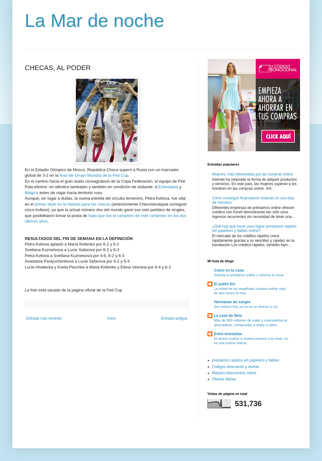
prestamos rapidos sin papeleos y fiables (245, 360)
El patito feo (224, 284)
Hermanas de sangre (232, 302)
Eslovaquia (168, 186)
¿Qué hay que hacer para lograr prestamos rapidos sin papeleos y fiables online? (254, 228)
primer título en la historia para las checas (72, 204)
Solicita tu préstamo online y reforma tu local (248, 275)
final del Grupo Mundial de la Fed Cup (93, 175)
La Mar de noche (94, 20)
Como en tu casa (229, 270)
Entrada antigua (174, 318)
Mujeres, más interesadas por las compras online (252, 174)
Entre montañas (228, 334)
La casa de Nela (228, 315)
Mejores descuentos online (234, 373)
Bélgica (31, 192)
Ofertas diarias (224, 379)
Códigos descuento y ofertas (235, 367)
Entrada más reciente (44, 318)
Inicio (111, 318)
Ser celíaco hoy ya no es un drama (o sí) (245, 306)
